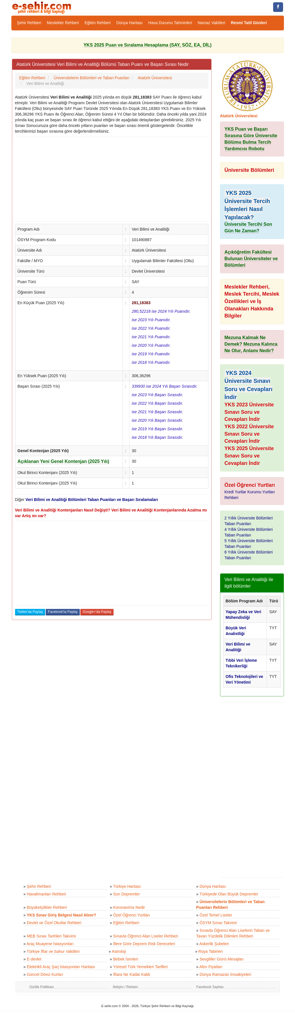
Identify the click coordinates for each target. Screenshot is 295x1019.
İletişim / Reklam (125, 987)
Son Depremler (126, 894)
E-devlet (34, 959)
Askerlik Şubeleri (214, 943)
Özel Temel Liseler (216, 915)
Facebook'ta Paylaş (63, 612)
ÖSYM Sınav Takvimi (218, 922)
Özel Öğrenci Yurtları (131, 915)
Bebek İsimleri (125, 959)
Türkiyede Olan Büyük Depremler (229, 894)
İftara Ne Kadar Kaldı (131, 974)
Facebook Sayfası (210, 987)
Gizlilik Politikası (42, 987)
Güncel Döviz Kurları (45, 974)
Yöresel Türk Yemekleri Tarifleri (140, 966)
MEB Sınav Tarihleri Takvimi (51, 936)
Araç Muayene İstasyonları (50, 943)
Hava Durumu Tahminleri (170, 22)
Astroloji (119, 951)
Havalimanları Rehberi (46, 894)
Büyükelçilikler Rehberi (47, 907)
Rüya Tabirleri (210, 951)
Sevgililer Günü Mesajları (222, 959)
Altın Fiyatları (211, 966)
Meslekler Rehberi (63, 22)
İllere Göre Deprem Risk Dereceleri (144, 943)
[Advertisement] (111, 179)
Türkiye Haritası (127, 886)
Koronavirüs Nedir (129, 907)
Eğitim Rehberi (98, 22)
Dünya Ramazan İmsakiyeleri (225, 974)
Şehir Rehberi (29, 22)
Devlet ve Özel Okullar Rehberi (54, 922)
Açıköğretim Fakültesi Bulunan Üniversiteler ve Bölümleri (251, 259)
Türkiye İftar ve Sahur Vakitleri (53, 951)
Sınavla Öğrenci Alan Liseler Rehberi (145, 936)
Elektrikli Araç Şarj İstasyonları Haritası (61, 966)
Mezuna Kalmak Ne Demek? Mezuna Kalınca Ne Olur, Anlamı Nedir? (251, 344)
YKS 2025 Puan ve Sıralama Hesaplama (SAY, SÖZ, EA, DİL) (147, 45)
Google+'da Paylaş (97, 612)
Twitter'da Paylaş (30, 612)
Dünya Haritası (129, 22)
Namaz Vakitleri (211, 22)
